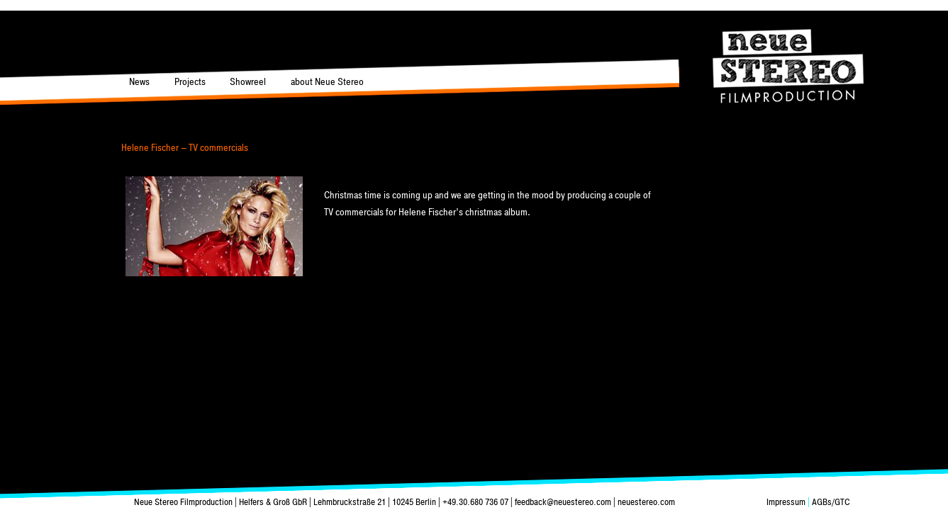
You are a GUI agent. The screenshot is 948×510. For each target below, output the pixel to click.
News (139, 82)
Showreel (248, 82)
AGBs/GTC (830, 502)
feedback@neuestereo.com (563, 502)
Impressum (787, 502)
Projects (190, 82)
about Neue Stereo (327, 82)
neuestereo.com (646, 502)
